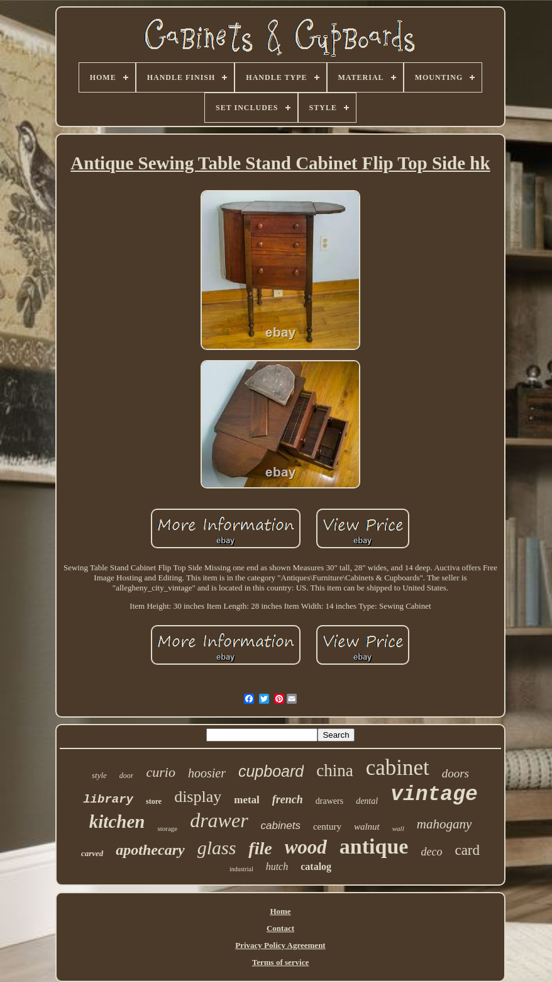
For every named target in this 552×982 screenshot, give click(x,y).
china (334, 770)
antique (374, 846)
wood (306, 847)
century (327, 826)
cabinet (397, 767)
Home (280, 911)
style (99, 775)
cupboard (271, 771)
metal (247, 800)
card (467, 850)
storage (167, 828)
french (287, 799)
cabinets (281, 826)
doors (455, 773)
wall (398, 828)
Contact (280, 928)
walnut (367, 826)
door (126, 775)
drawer (219, 820)
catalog (316, 866)
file (260, 848)
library (108, 799)
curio (160, 772)
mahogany (444, 824)
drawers (329, 801)
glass (216, 847)
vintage (434, 794)
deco (431, 851)
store (154, 801)
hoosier (207, 773)
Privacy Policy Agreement (280, 945)
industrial (241, 869)
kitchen (117, 821)
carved (92, 853)
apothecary (150, 850)
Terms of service (280, 962)
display (197, 796)
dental (367, 801)
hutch (277, 866)
